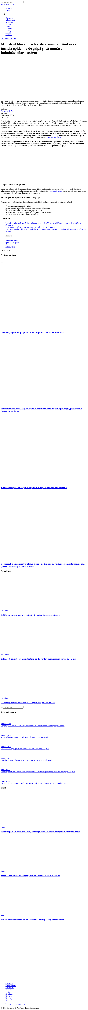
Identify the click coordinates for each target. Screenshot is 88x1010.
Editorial (9, 35)
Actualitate (10, 22)
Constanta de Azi (7, 111)
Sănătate (12, 39)
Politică (8, 24)
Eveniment (9, 28)
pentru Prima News (54, 137)
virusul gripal (10, 247)
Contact (8, 10)
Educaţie (9, 31)
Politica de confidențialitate (16, 1004)
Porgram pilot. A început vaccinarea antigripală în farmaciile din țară (31, 227)
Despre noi (10, 8)
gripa (7, 245)
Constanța (9, 18)
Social (8, 26)
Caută (3, 14)
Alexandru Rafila (12, 240)
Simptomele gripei (55, 191)
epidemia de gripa (12, 242)
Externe (8, 33)
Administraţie (11, 20)
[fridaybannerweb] (44, 180)
